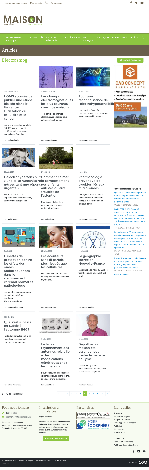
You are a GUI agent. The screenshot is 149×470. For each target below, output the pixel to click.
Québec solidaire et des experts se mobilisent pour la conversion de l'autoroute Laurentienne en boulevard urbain (130, 197)
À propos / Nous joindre (16, 3)
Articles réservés (51, 39)
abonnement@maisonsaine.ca (18, 417)
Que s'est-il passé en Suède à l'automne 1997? (17, 325)
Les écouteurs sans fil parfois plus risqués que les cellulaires (54, 261)
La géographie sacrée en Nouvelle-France (91, 259)
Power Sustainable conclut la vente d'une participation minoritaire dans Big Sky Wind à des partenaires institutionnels (130, 263)
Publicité (118, 426)
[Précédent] (59, 393)
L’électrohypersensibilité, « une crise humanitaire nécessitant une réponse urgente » (23, 182)
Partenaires (119, 429)
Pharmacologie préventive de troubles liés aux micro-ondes (91, 182)
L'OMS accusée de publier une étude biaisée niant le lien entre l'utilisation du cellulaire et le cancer (18, 107)
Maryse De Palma (122, 419)
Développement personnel (126, 423)
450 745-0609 (11, 413)
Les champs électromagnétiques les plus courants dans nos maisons (57, 101)
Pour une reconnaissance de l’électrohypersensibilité (97, 100)
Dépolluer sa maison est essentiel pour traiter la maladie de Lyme (91, 351)
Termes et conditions (123, 442)
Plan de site (119, 438)
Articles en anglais (122, 416)
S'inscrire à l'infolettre (130, 60)
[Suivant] (108, 393)
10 (103, 394)
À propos (118, 413)
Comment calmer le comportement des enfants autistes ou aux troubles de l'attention (55, 186)
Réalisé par (133, 462)
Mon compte (36, 3)
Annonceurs (119, 432)
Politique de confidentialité (126, 445)
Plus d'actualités (121, 274)
